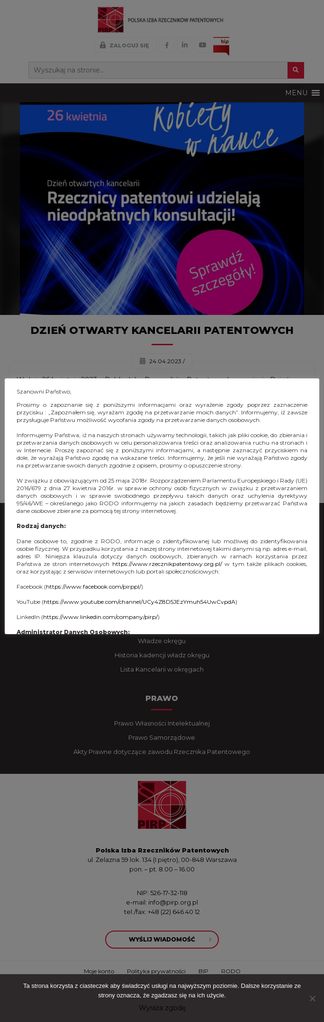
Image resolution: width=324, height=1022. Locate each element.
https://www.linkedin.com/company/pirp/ (100, 616)
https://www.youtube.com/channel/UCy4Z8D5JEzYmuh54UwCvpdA (139, 601)
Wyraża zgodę (162, 1008)
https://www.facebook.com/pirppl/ (93, 586)
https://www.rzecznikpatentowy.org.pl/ (167, 563)
